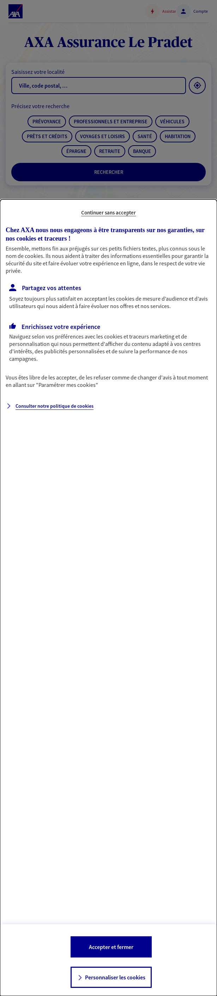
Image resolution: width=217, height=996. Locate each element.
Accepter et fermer (111, 946)
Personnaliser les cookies (115, 977)
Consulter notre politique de (55, 406)
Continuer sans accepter (108, 212)
